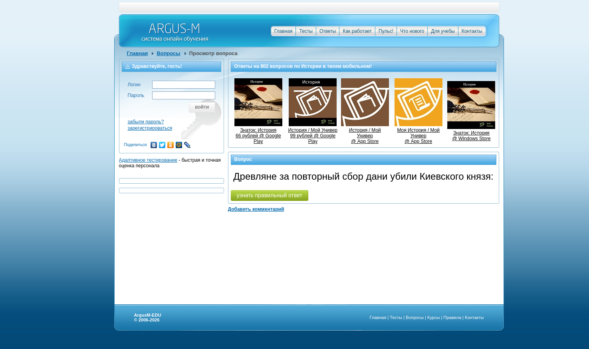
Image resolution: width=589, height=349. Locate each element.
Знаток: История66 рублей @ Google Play (258, 133)
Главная (283, 31)
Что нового (412, 31)
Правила (452, 317)
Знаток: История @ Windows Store (471, 133)
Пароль (136, 95)
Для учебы (442, 31)
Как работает (357, 31)
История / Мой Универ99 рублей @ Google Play (312, 133)
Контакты (472, 31)
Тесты (305, 31)
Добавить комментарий (256, 209)
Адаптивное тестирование (148, 160)
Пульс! (386, 31)
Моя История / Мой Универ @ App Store (418, 133)
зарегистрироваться (150, 128)
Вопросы (168, 53)
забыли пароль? (146, 122)
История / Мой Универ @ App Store (365, 133)
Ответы (327, 31)
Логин (134, 84)
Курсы (433, 317)
